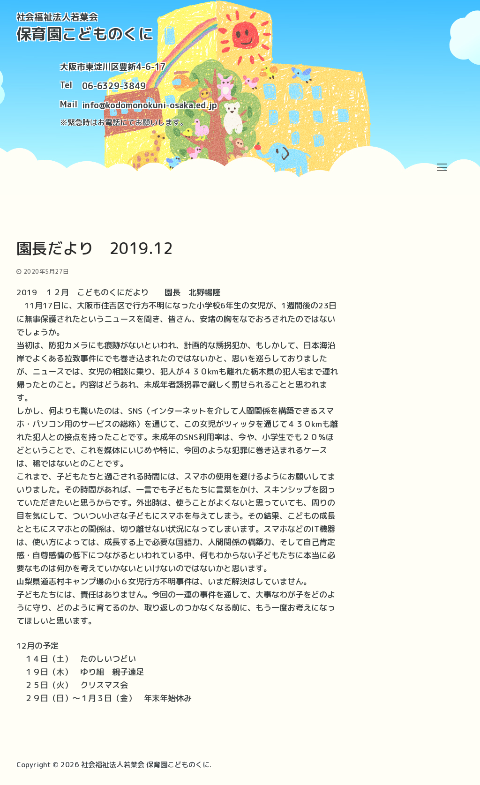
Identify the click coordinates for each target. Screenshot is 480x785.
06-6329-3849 (114, 86)
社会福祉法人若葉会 (57, 17)
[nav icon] (442, 167)
